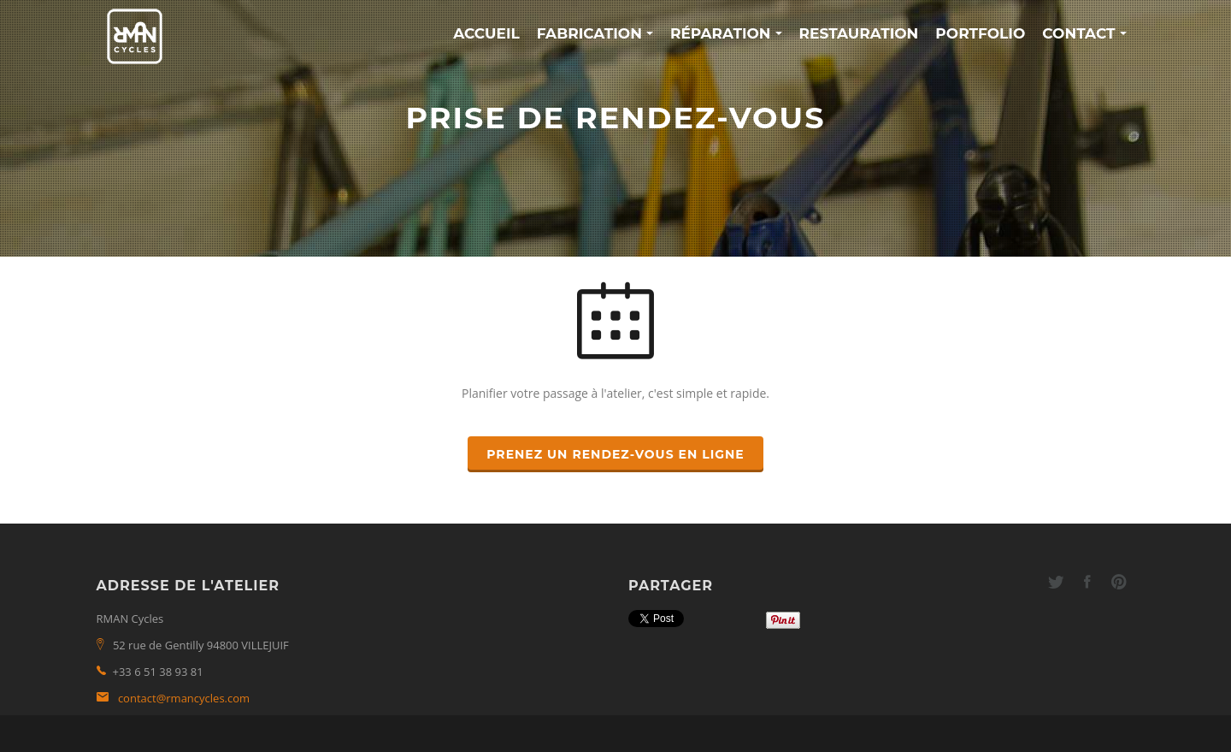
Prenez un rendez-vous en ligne (615, 454)
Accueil (486, 33)
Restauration (859, 33)
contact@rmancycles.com (184, 698)
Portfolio (980, 33)
